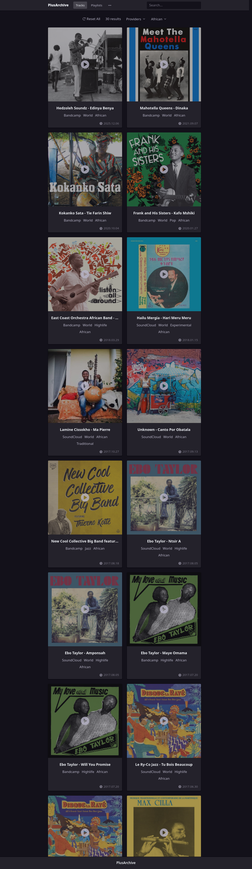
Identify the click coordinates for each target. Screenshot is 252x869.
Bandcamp (72, 115)
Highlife (101, 325)
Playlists (96, 5)
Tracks (80, 5)
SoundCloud (146, 325)
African (100, 115)
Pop (173, 220)
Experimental (180, 325)
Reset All (91, 19)
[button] (109, 5)
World (88, 115)
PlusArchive (58, 5)
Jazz (88, 548)
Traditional (85, 443)
